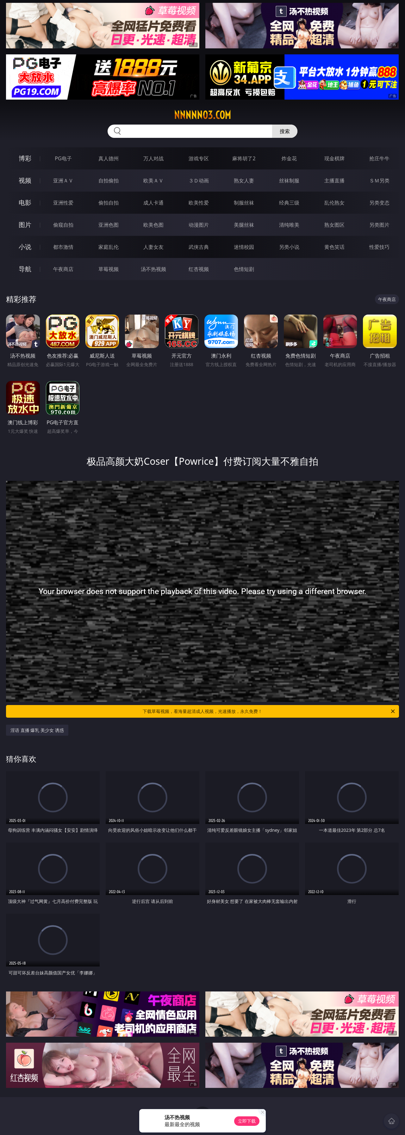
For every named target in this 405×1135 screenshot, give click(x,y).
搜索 (285, 131)
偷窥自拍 (63, 224)
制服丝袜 (244, 202)
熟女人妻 (244, 180)
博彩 (25, 158)
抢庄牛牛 (379, 158)
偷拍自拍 (108, 202)
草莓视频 (108, 269)
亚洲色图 (108, 224)
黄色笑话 (334, 246)
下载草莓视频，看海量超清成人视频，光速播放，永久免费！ (269, 711)
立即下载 (247, 1121)
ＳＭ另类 (379, 180)
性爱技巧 (379, 246)
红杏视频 (199, 269)
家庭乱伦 (108, 246)
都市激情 (63, 246)
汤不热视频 (153, 269)
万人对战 (153, 158)
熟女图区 (334, 224)
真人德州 (108, 158)
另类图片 (379, 224)
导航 (25, 269)
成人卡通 (153, 202)
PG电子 (63, 158)
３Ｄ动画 (199, 180)
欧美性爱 (199, 202)
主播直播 (334, 180)
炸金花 (289, 158)
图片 (25, 224)
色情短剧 (244, 269)
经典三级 (289, 202)
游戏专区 (199, 158)
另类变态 (379, 202)
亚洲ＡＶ (63, 180)
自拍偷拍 (108, 180)
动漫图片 (199, 224)
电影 (25, 202)
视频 (25, 180)
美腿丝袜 (244, 224)
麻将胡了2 (243, 158)
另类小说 (289, 246)
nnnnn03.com (202, 115)
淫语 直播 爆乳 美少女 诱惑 (37, 730)
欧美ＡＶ (153, 180)
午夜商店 (63, 269)
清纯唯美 (289, 224)
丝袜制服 (289, 180)
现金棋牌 (334, 158)
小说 (25, 246)
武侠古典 (199, 246)
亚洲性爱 (63, 202)
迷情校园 (244, 246)
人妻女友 (153, 246)
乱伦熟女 (334, 202)
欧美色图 (153, 224)
